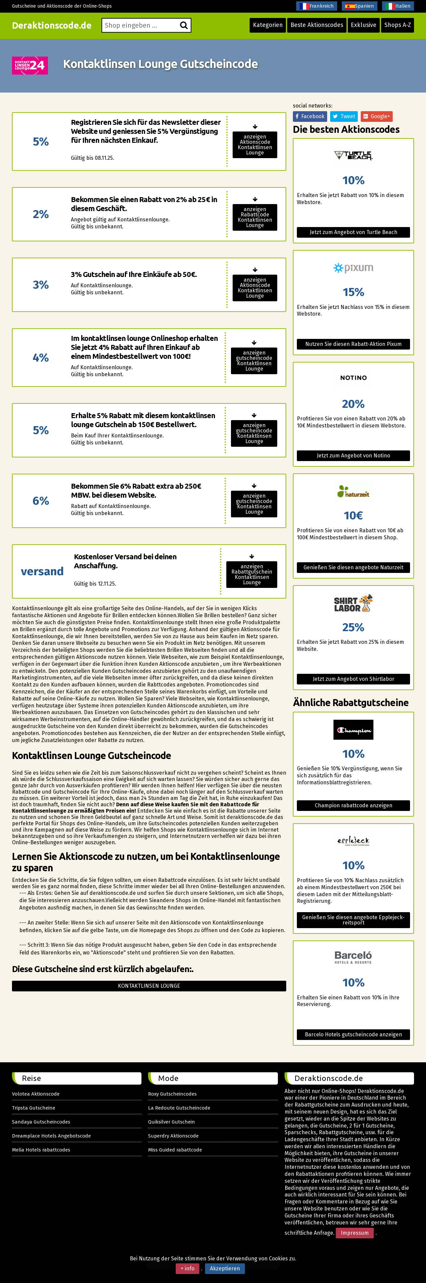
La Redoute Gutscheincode (179, 1108)
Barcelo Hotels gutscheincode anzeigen (353, 1034)
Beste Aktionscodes (314, 27)
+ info (187, 1268)
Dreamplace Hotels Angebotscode (51, 1136)
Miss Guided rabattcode (175, 1150)
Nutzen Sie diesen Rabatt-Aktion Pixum (353, 344)
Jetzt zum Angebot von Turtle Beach (353, 232)
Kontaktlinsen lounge (149, 986)
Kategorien (264, 27)
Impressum (355, 1233)
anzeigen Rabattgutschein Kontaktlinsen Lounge (251, 574)
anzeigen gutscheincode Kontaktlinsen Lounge (254, 361)
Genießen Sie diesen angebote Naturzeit (353, 567)
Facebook (310, 116)
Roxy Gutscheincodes (172, 1094)
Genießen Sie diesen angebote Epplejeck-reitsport (353, 920)
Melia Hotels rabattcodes (41, 1150)
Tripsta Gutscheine (33, 1108)
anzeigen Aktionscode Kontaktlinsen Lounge (255, 144)
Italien (398, 6)
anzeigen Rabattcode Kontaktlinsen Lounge (255, 217)
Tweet (344, 116)
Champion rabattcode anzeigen (353, 805)
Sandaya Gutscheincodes (41, 1122)
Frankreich (317, 6)
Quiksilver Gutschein (171, 1122)
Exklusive (362, 27)
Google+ (376, 116)
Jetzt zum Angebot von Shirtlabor (353, 679)
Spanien (359, 6)
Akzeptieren (225, 1268)
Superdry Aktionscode (173, 1136)
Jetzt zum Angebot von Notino (353, 455)
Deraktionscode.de (54, 27)
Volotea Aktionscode (36, 1094)
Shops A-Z (397, 27)
